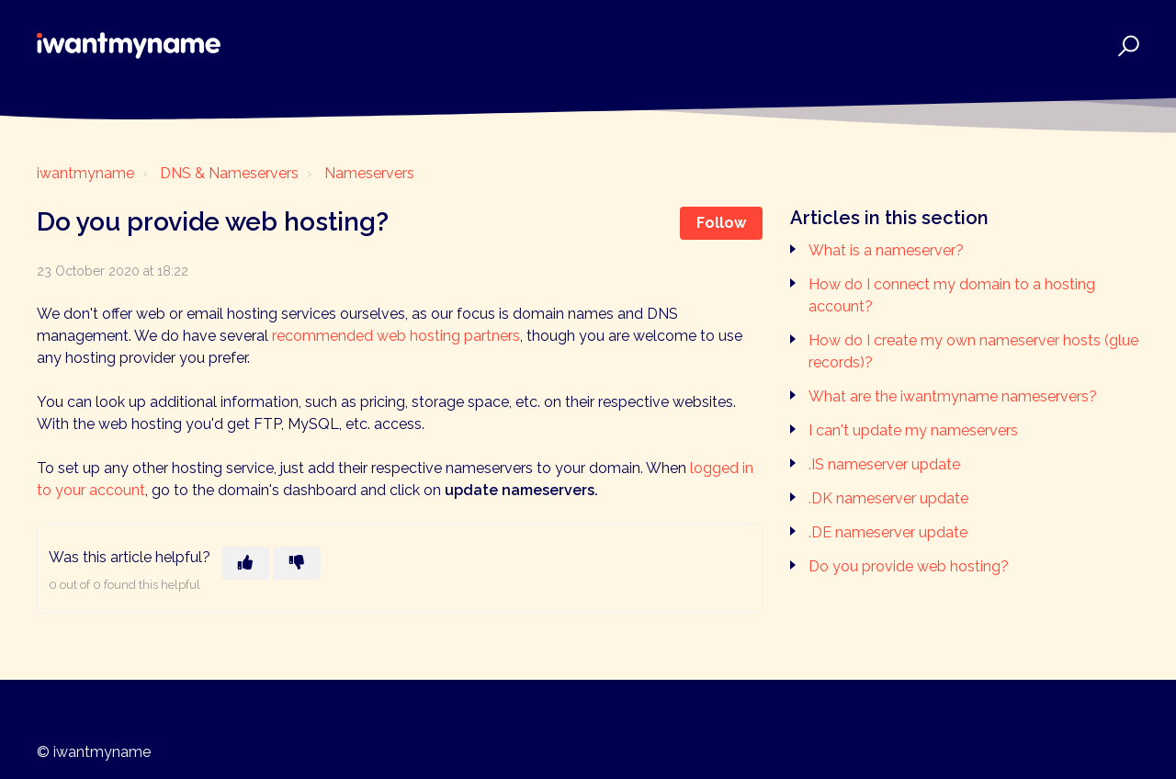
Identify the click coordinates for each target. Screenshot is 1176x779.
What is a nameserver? (886, 250)
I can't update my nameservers (913, 430)
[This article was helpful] (245, 563)
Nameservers (369, 173)
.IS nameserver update (884, 464)
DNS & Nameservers (229, 173)
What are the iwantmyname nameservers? (952, 396)
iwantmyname (85, 173)
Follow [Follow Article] (721, 222)
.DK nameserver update (888, 498)
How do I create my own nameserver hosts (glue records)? (973, 351)
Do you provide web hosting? (908, 566)
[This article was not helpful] (297, 563)
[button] (1126, 45)
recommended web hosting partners (396, 335)
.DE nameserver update (887, 532)
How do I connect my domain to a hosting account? (951, 295)
